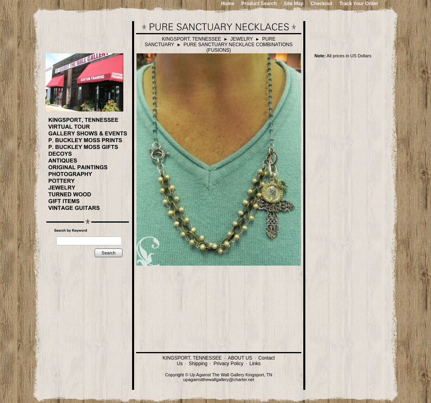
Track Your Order (359, 3)
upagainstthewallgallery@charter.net (218, 379)
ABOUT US (240, 358)
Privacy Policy (228, 363)
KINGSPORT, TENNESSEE (191, 39)
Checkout (321, 3)
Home (227, 3)
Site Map (293, 3)
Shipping (198, 363)
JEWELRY (241, 39)
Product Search (259, 3)
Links (255, 363)
